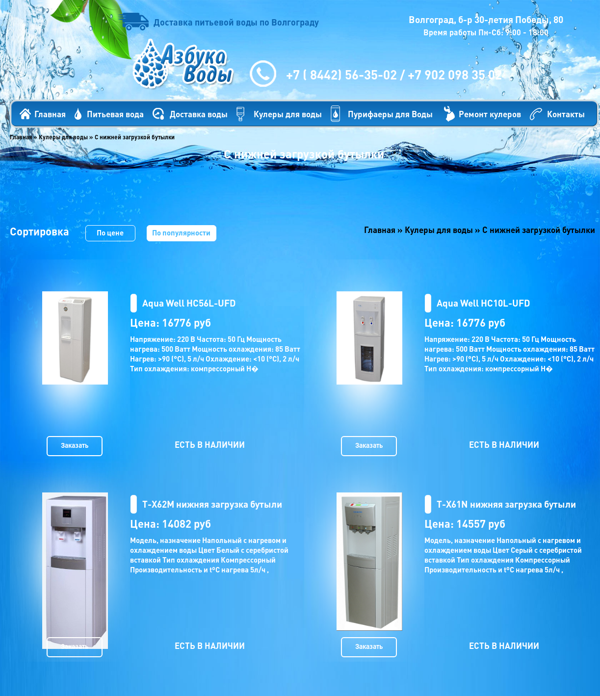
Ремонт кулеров (490, 113)
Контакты (566, 113)
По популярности (181, 232)
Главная (50, 113)
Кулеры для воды (288, 113)
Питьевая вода (115, 113)
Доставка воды (199, 113)
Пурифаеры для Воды (390, 113)
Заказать (74, 444)
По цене (110, 232)
